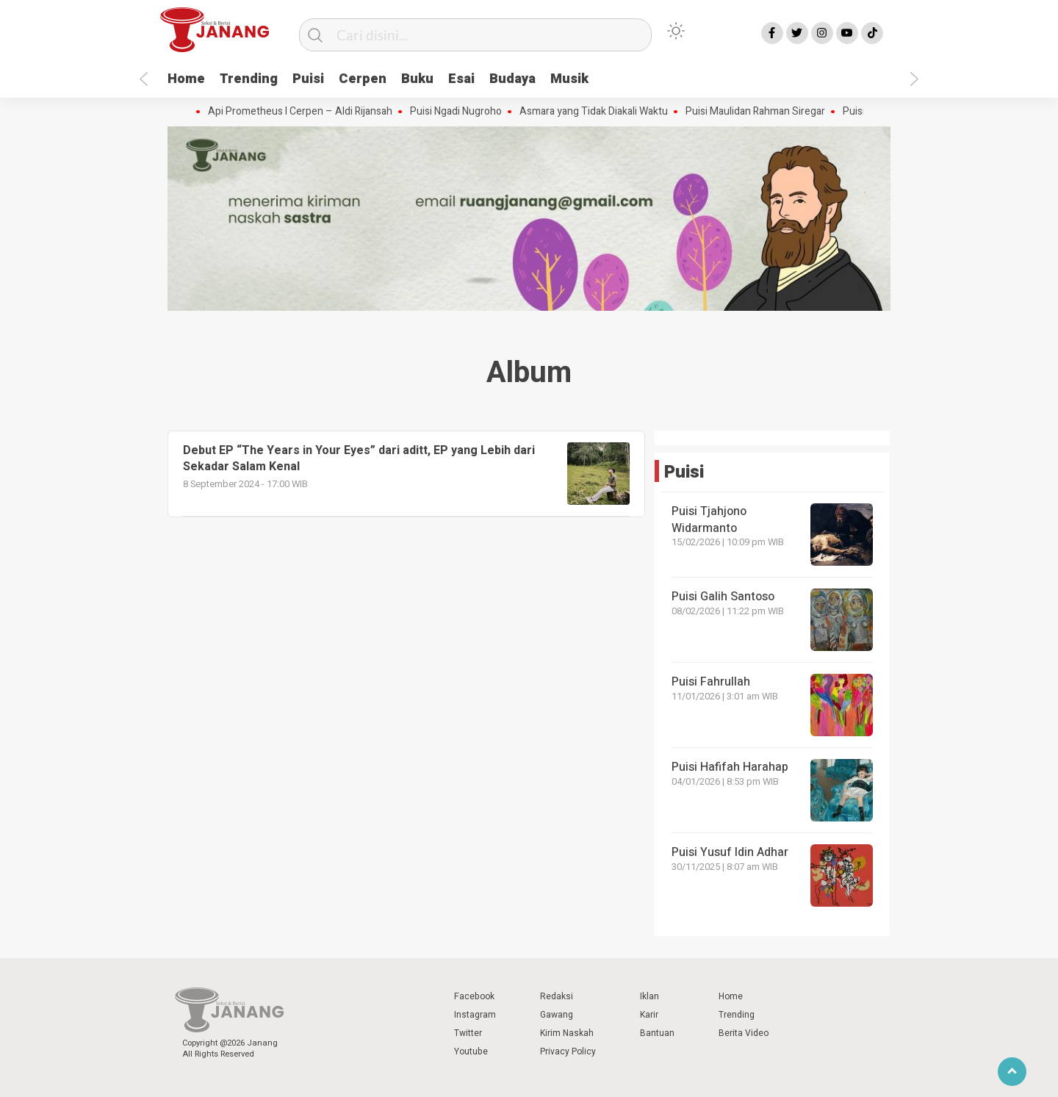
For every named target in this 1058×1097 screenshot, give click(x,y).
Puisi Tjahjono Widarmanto (709, 519)
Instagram (475, 1014)
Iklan (649, 996)
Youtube (471, 1051)
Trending (249, 79)
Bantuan (657, 1033)
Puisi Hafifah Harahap (730, 767)
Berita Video (744, 1033)
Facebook (474, 996)
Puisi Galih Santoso (723, 596)
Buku (417, 79)
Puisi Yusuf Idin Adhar (730, 852)
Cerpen (362, 79)
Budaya (512, 79)
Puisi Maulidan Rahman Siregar (759, 111)
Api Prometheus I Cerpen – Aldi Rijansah (304, 111)
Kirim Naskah (567, 1033)
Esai (461, 79)
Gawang (556, 1014)
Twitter (468, 1033)
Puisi (308, 79)
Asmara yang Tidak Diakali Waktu (597, 111)
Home (186, 79)
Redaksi (556, 996)
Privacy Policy (568, 1051)
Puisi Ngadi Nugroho (459, 111)
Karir (649, 1014)
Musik (569, 79)
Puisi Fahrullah (711, 682)
